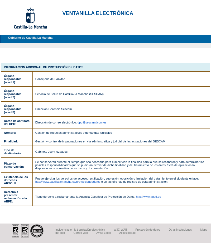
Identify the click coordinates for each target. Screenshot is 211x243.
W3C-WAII (120, 229)
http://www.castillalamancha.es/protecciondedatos (67, 181)
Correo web (81, 232)
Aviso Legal (103, 232)
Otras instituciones (180, 229)
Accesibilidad (127, 232)
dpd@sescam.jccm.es (92, 122)
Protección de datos (147, 229)
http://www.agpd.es (148, 196)
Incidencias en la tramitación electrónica (80, 229)
